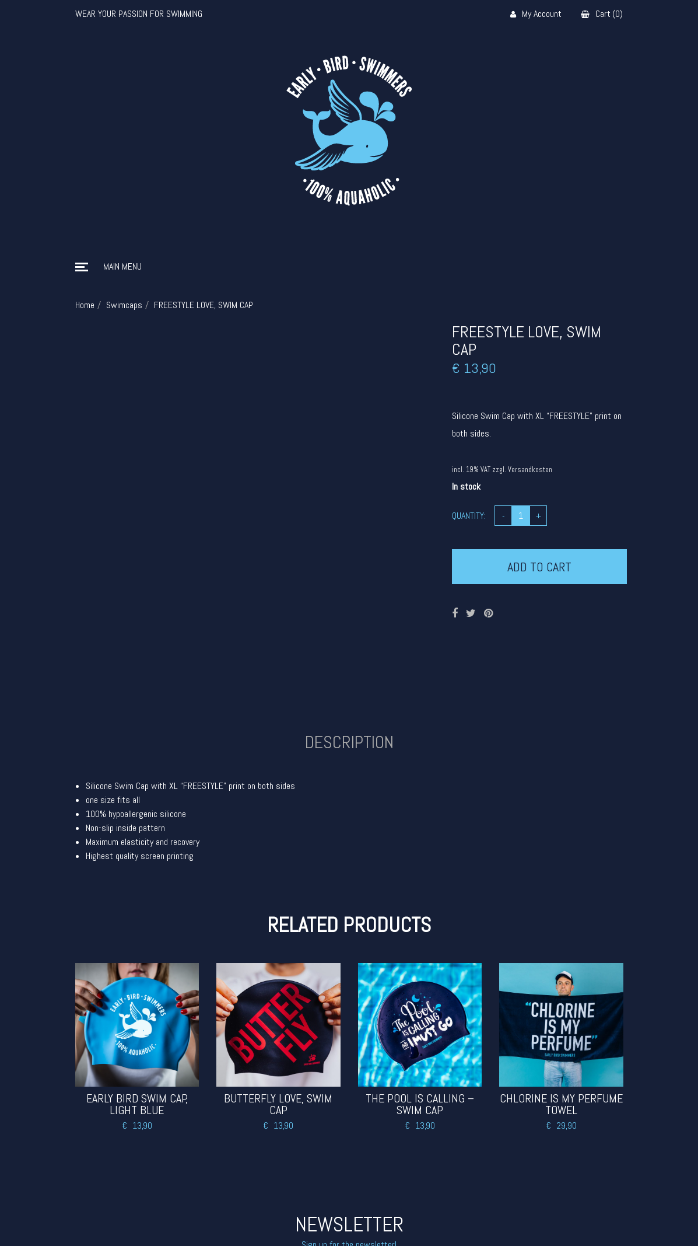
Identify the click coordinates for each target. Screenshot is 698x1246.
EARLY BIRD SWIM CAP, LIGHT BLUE (137, 1104)
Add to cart (539, 567)
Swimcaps (124, 305)
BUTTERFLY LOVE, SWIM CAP (278, 1104)
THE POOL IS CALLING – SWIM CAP (420, 1104)
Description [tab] (349, 742)
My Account (536, 14)
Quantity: (469, 515)
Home (84, 305)
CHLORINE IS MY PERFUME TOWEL (561, 1104)
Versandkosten (530, 469)
